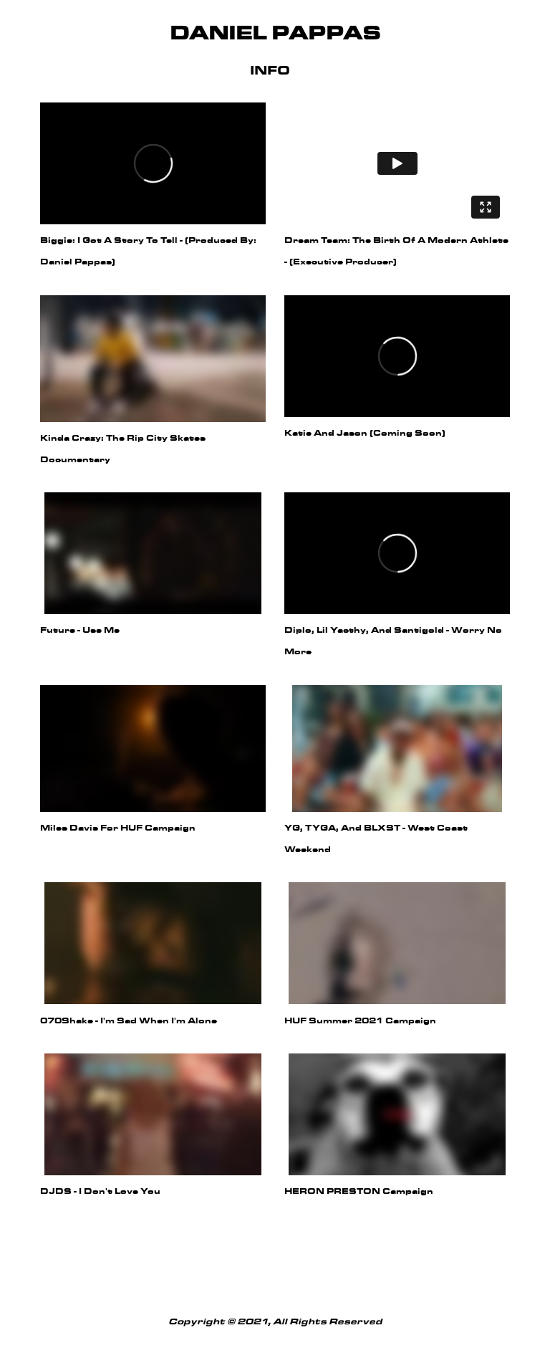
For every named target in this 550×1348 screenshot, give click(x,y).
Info (270, 71)
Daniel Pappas (275, 34)
